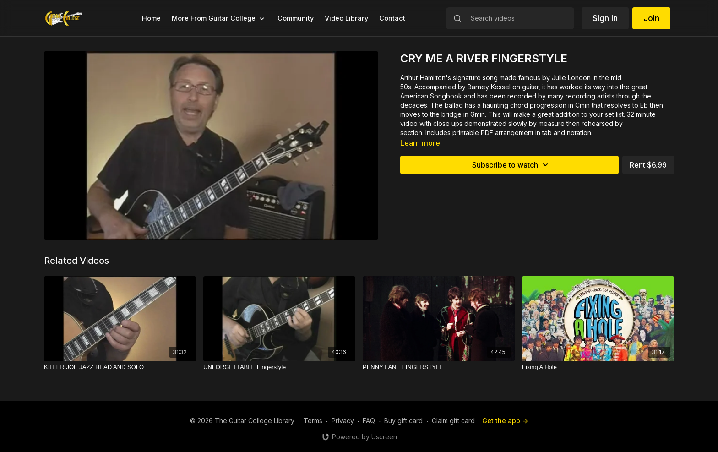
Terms (313, 421)
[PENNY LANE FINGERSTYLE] (439, 367)
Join (651, 18)
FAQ (369, 421)
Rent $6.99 (648, 164)
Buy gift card (403, 421)
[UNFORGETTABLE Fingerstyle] (279, 367)
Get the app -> (505, 421)
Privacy (343, 421)
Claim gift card (453, 421)
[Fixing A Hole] (598, 367)
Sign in (605, 18)
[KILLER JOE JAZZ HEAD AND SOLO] (120, 367)
